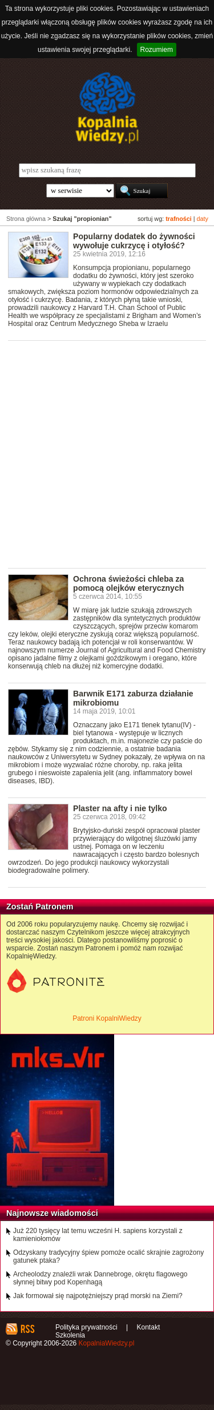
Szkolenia (70, 1335)
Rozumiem (156, 50)
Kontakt (148, 1327)
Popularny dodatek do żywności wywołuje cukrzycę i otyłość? (134, 241)
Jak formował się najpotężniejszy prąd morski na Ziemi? (98, 1296)
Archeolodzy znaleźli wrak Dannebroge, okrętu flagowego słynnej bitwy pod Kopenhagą (100, 1278)
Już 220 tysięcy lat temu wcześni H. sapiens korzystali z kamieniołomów (98, 1235)
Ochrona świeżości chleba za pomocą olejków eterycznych (128, 583)
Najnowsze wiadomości (52, 1213)
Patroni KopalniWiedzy (107, 1018)
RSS (27, 1329)
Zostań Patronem (40, 906)
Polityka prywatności (86, 1327)
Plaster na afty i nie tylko (120, 808)
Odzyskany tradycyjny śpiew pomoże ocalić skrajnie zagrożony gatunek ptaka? (108, 1256)
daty (202, 218)
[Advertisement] (107, 454)
